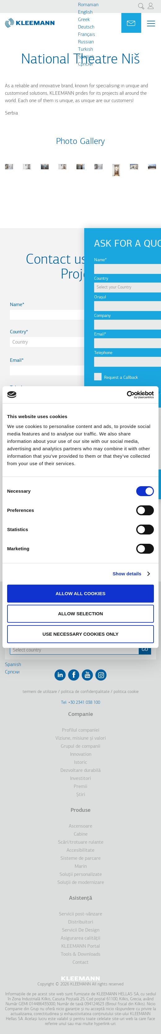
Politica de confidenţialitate (85, 692)
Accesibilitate (80, 850)
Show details (127, 573)
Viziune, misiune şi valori (80, 738)
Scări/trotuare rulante (80, 842)
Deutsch (86, 27)
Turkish (85, 49)
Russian (86, 42)
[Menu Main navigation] (151, 23)
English (85, 12)
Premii (80, 786)
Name (16, 304)
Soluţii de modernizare (80, 882)
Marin (81, 866)
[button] (9, 173)
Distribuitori (80, 922)
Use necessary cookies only (80, 634)
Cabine (81, 834)
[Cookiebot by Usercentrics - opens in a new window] (127, 395)
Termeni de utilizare (40, 692)
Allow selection (80, 613)
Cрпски (85, 64)
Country (18, 332)
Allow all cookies (81, 593)
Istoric (80, 762)
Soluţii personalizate (80, 874)
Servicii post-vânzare (80, 914)
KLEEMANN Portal (80, 946)
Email (16, 360)
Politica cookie (126, 692)
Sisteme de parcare (80, 858)
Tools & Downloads (80, 954)
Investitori (80, 778)
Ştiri (80, 794)
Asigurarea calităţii (80, 938)
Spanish (86, 56)
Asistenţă (80, 898)
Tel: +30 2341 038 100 (80, 702)
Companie (80, 714)
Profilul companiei (80, 730)
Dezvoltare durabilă (80, 770)
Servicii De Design (80, 930)
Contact (80, 962)
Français (86, 34)
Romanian (88, 4)
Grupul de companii (80, 746)
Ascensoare (80, 826)
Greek (84, 19)
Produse (80, 810)
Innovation (80, 754)
